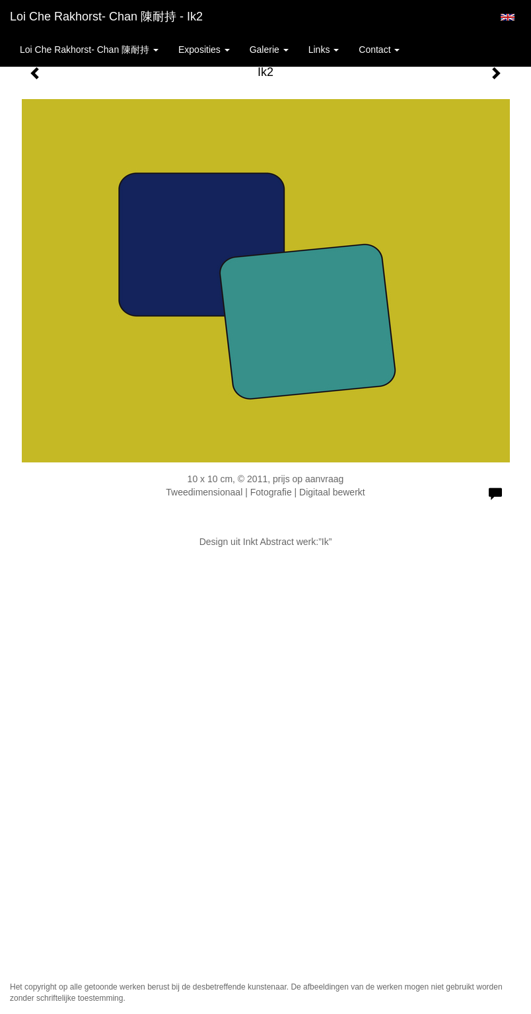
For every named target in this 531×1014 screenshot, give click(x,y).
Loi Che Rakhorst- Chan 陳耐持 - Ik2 (106, 16)
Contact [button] (379, 49)
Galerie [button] (269, 49)
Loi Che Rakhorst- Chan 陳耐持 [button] (89, 49)
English (507, 17)
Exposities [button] (204, 49)
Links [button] (323, 49)
